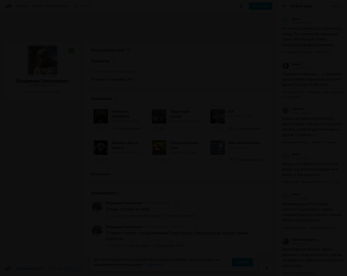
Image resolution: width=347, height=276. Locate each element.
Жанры (22, 6)
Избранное (103, 98)
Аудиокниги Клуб (24, 269)
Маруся (292, 64)
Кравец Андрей (126, 71)
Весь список (102, 174)
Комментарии (106, 193)
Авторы (38, 6)
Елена (291, 194)
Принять (242, 262)
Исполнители (58, 6)
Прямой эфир (301, 6)
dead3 (291, 154)
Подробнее (153, 265)
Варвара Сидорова (299, 240)
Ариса (291, 19)
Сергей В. (293, 109)
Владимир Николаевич (124, 203)
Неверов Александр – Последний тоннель (162, 216)
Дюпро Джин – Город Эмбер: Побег (157, 245)
